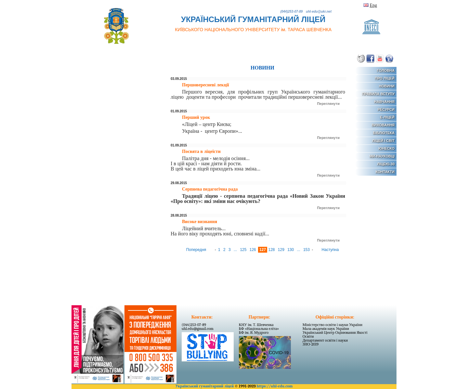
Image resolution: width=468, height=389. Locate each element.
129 (281, 249)
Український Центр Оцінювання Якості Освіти (335, 334)
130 (291, 249)
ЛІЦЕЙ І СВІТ (383, 141)
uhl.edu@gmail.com (198, 328)
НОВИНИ (387, 86)
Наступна (329, 249)
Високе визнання (199, 221)
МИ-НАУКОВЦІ (382, 156)
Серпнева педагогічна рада (210, 189)
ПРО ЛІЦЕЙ (385, 78)
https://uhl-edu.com (274, 386)
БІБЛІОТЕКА (384, 133)
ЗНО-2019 (310, 344)
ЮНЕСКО (386, 148)
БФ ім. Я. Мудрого (254, 332)
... (236, 249)
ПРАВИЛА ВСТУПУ (378, 94)
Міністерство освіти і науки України (332, 324)
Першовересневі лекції (205, 84)
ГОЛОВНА (386, 70)
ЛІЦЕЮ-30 (386, 164)
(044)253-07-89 (194, 324)
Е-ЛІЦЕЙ (387, 117)
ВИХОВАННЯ (383, 125)
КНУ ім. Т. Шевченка (256, 324)
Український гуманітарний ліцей (204, 386)
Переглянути (328, 104)
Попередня (196, 249)
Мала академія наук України (326, 328)
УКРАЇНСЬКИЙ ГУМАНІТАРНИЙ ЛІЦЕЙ (253, 23)
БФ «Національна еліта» (259, 328)
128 (272, 249)
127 (263, 249)
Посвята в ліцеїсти (201, 151)
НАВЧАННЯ (384, 102)
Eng (373, 5)
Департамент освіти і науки (325, 340)
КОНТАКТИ (385, 172)
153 (307, 249)
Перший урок (196, 117)
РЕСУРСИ (386, 109)
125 (243, 249)
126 (253, 249)
